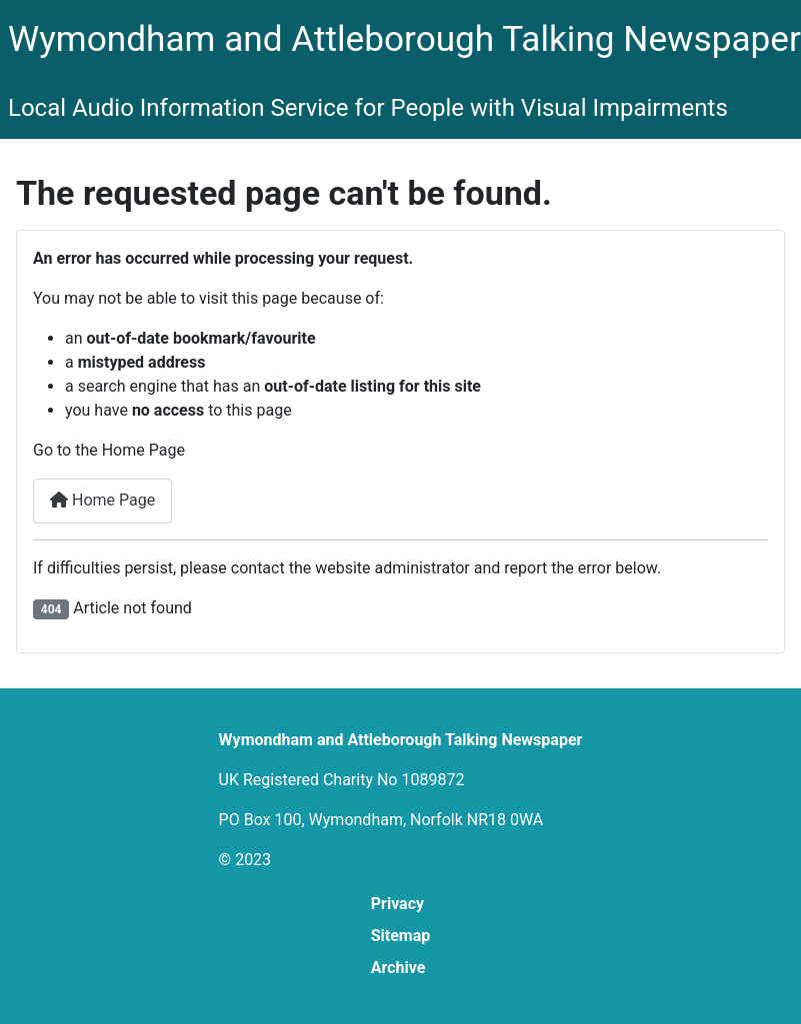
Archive (398, 967)
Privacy (397, 903)
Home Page (102, 500)
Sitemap (401, 935)
